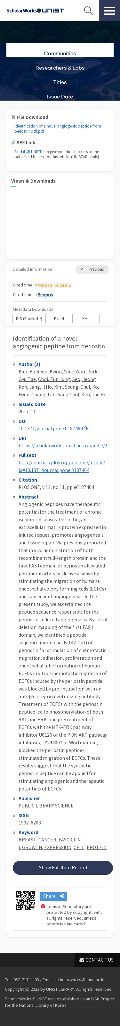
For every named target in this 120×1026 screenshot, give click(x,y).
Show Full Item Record (63, 868)
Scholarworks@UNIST (35, 10)
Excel (59, 318)
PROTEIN (97, 847)
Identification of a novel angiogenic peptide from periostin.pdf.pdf (57, 129)
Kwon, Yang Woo (67, 372)
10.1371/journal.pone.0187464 (51, 429)
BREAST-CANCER (37, 840)
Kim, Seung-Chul (72, 387)
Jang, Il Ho (40, 387)
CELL (79, 847)
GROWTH (32, 847)
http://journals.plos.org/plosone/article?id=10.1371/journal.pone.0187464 (62, 466)
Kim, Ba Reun (33, 372)
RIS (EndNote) (29, 318)
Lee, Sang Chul (63, 395)
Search (88, 10)
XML (86, 318)
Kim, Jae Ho (94, 395)
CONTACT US (99, 960)
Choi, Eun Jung (54, 379)
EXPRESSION (57, 847)
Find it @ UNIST (28, 151)
